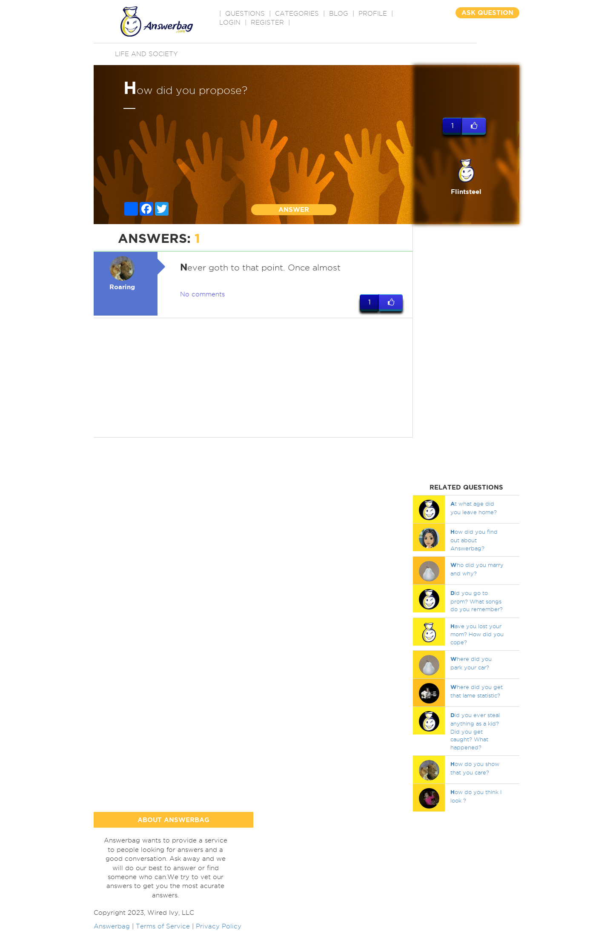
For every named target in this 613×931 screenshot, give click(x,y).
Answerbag (112, 926)
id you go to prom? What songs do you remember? (476, 601)
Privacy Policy (218, 926)
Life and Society (146, 54)
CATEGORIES (297, 13)
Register (267, 22)
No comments (202, 294)
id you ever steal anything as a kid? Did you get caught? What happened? (475, 731)
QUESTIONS (245, 13)
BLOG (338, 13)
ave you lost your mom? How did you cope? (477, 634)
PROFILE (372, 13)
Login (230, 22)
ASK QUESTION (487, 12)
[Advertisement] (253, 377)
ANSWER (293, 209)
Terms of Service (163, 926)
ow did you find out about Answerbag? (474, 540)
